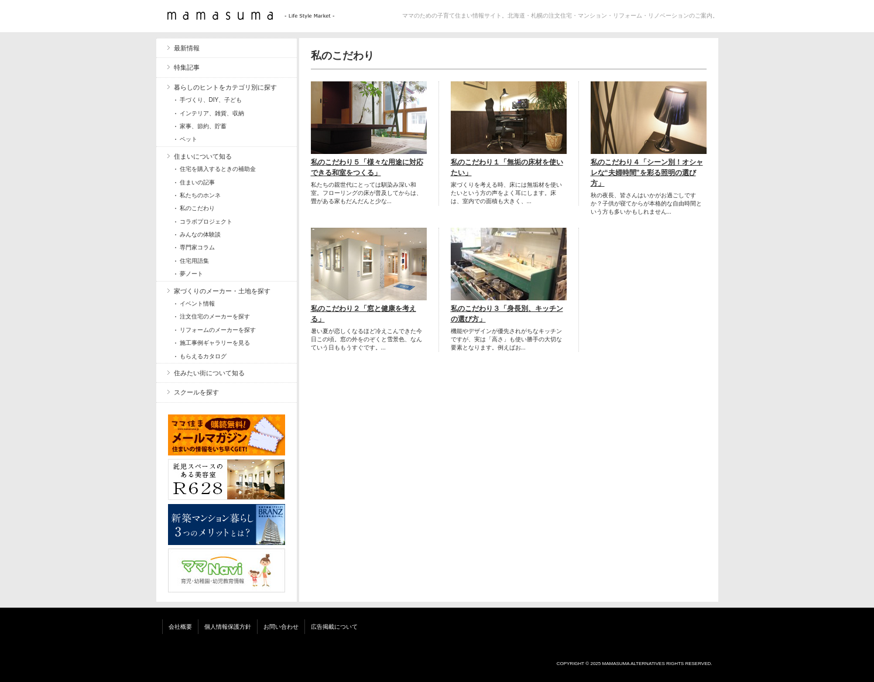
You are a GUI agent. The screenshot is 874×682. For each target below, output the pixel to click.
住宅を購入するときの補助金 (218, 169)
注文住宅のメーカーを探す (215, 316)
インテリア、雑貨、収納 (212, 113)
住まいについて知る (203, 156)
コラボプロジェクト (206, 221)
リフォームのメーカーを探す (218, 330)
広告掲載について (334, 626)
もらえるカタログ (203, 356)
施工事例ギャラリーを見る (215, 343)
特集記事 (187, 67)
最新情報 (187, 48)
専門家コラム (197, 247)
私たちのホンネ (200, 195)
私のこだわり (197, 208)
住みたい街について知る (209, 372)
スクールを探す (196, 392)
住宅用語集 (194, 261)
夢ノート (191, 273)
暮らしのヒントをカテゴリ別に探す (225, 87)
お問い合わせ (281, 626)
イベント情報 (197, 303)
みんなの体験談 (200, 234)
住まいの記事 (197, 182)
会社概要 (180, 626)
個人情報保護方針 (227, 626)
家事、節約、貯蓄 (203, 126)
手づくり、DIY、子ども (211, 100)
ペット (188, 139)
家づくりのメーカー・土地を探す (222, 290)
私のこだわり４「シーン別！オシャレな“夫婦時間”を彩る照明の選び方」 (647, 172)
